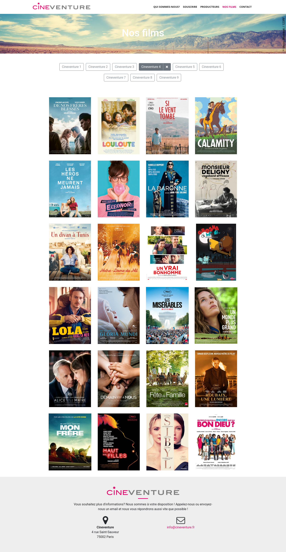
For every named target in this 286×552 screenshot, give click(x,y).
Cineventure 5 (185, 67)
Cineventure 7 (116, 77)
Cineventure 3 (124, 67)
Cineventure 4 (151, 67)
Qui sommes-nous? (166, 7)
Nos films (229, 7)
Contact (245, 7)
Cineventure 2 (98, 67)
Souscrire (190, 7)
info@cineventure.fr (180, 527)
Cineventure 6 (211, 67)
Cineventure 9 (169, 77)
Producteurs (209, 7)
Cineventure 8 (142, 77)
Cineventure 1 (71, 67)
